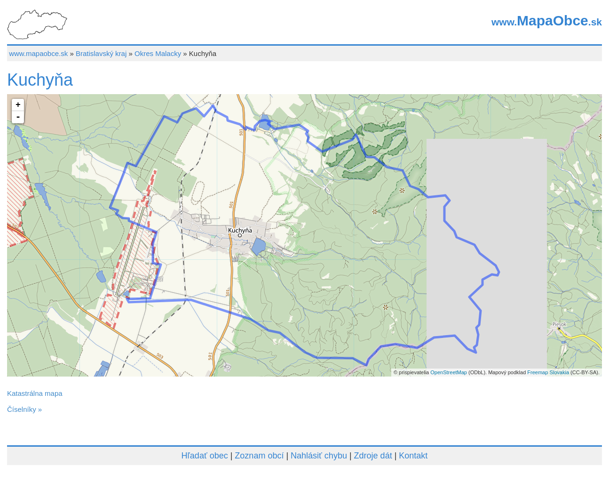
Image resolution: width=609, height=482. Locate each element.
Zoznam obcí (259, 455)
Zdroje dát (373, 455)
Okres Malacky (157, 53)
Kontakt (413, 455)
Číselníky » (24, 409)
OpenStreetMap (448, 372)
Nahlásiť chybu (319, 455)
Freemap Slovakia (548, 372)
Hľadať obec (205, 455)
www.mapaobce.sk (38, 53)
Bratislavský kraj (101, 53)
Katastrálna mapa (35, 393)
